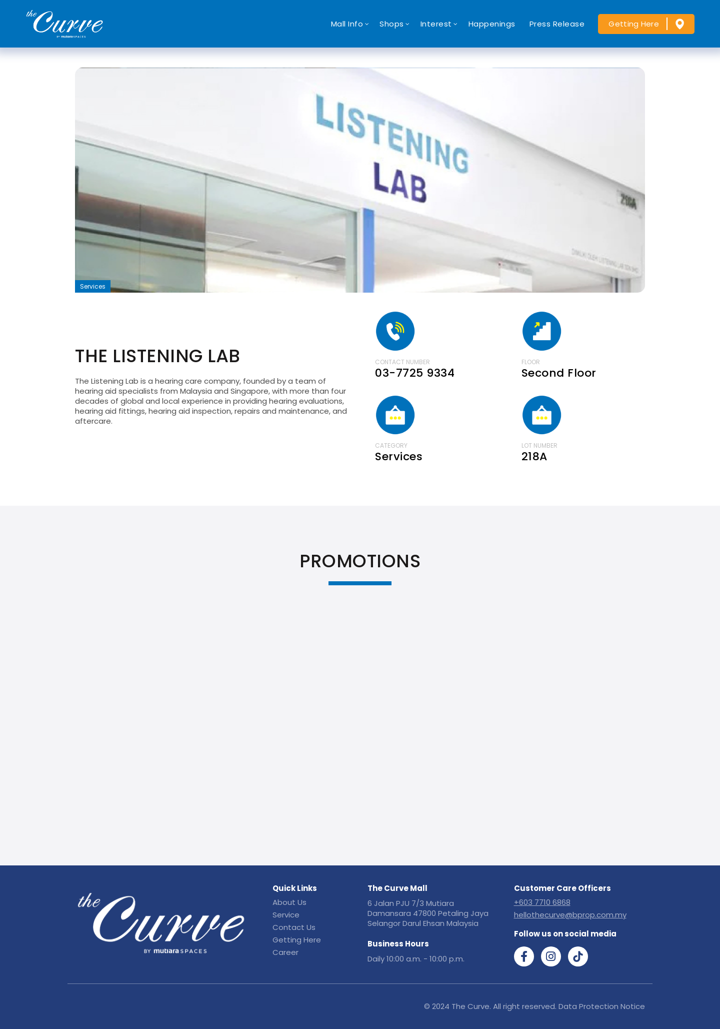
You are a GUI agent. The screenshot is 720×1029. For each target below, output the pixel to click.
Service (286, 914)
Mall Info (347, 24)
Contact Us (294, 927)
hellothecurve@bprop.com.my (570, 914)
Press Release (557, 24)
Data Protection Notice (601, 1006)
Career (285, 952)
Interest (436, 24)
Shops (392, 24)
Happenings (492, 24)
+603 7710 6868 (542, 902)
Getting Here (633, 24)
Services (93, 286)
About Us (289, 902)
